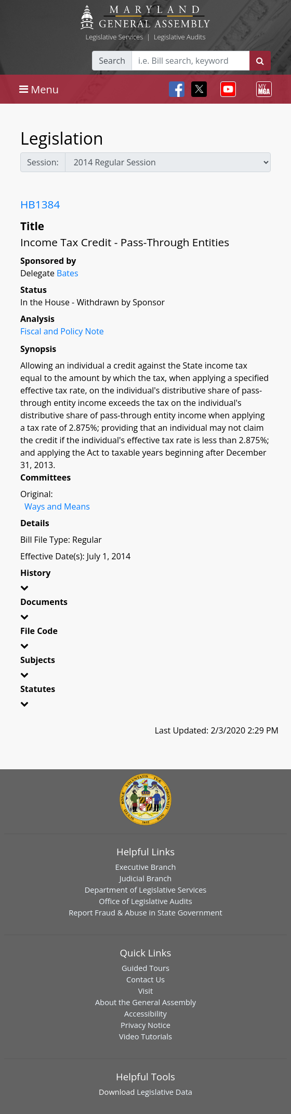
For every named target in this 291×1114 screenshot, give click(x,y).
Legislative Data (164, 1092)
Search (112, 60)
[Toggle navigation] (38, 89)
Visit (145, 990)
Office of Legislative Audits (145, 901)
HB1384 (40, 204)
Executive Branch (145, 867)
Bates (67, 273)
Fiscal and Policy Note (62, 331)
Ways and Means (57, 506)
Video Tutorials (145, 1036)
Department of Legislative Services (146, 889)
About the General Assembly (145, 1002)
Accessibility (145, 1013)
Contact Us (145, 979)
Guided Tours (145, 968)
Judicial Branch (146, 878)
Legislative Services (114, 36)
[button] (145, 589)
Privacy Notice (145, 1025)
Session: (43, 162)
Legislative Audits (180, 36)
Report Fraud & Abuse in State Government (145, 912)
